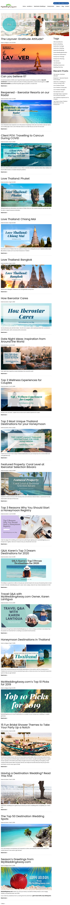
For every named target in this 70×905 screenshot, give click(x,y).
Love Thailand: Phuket (15, 178)
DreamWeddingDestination (60, 52)
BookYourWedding (58, 44)
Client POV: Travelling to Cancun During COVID (22, 137)
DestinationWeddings (58, 50)
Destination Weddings (39, 6)
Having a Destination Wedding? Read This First (26, 774)
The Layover (56, 61)
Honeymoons (50, 6)
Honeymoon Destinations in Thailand (25, 639)
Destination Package (58, 46)
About (57, 6)
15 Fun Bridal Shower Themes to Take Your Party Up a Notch (25, 726)
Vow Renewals (57, 63)
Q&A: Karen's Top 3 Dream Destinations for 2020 (18, 552)
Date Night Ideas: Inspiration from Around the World (23, 340)
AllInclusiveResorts (58, 42)
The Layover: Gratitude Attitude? (22, 39)
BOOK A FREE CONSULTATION (61, 3)
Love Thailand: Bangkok (16, 260)
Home (24, 6)
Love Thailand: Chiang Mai (18, 219)
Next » (3, 903)
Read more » (4, 86)
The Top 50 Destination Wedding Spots (22, 817)
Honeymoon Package (58, 56)
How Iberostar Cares (14, 298)
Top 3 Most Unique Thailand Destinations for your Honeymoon (23, 422)
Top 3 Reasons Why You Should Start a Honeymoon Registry (25, 509)
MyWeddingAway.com (7, 891)
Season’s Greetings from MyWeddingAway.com (17, 860)
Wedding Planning (58, 67)
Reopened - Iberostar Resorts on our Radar (25, 94)
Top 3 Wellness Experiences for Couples (21, 381)
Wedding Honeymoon (58, 65)
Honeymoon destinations (59, 54)
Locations (29, 6)
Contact (67, 6)
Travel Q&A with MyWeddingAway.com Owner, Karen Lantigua (25, 596)
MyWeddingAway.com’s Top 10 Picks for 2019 (25, 683)
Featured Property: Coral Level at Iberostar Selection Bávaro (22, 465)
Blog (63, 6)
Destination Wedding (58, 48)
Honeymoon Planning (58, 58)
